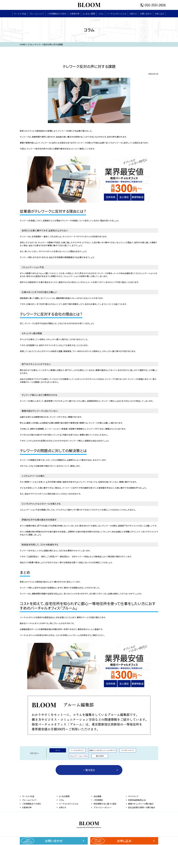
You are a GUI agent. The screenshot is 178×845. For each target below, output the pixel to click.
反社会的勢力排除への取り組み (141, 807)
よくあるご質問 (89, 13)
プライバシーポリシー (102, 807)
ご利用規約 (98, 799)
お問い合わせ (146, 13)
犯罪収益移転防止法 (137, 799)
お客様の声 (74, 13)
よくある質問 (64, 796)
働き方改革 (100, 756)
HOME (22, 44)
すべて (58, 750)
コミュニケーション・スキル (79, 756)
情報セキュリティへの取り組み (141, 803)
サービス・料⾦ (20, 13)
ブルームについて (36, 13)
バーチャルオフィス (77, 750)
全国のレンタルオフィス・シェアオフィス (102, 750)
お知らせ (133, 13)
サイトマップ (133, 796)
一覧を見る (89, 770)
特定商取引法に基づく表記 (104, 803)
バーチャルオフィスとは (116, 13)
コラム (101, 13)
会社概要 (97, 796)
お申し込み (159, 13)
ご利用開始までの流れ (57, 13)
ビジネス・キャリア (127, 750)
